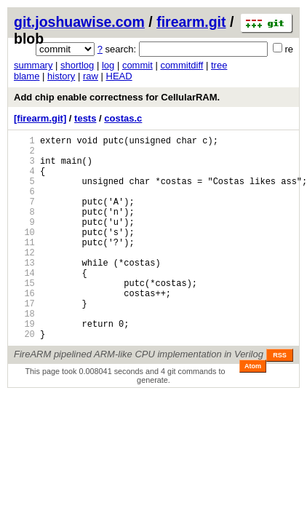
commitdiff (181, 65)
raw (90, 76)
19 (24, 365)
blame (26, 76)
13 (24, 291)
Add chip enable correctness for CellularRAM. (117, 97)
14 (24, 303)
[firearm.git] (40, 118)
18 (24, 352)
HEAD (119, 76)
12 (24, 278)
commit (137, 65)
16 (24, 328)
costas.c (123, 118)
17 (24, 340)
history (61, 76)
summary (33, 65)
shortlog (77, 65)
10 (24, 253)
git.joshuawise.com (79, 22)
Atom (252, 409)
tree (219, 65)
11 (24, 266)
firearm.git (191, 22)
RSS (280, 398)
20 (24, 377)
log (108, 65)
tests (85, 118)
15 (24, 315)
